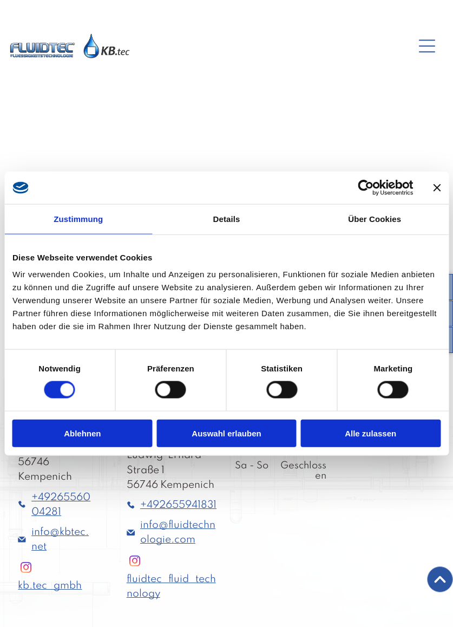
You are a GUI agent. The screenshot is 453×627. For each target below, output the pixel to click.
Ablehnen (82, 432)
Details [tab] (226, 219)
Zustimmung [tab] (78, 219)
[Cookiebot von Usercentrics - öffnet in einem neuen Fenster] (365, 188)
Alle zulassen (370, 432)
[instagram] (26, 568)
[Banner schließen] (437, 188)
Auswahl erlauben (226, 432)
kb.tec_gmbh (50, 585)
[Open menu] (427, 46)
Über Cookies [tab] (374, 219)
